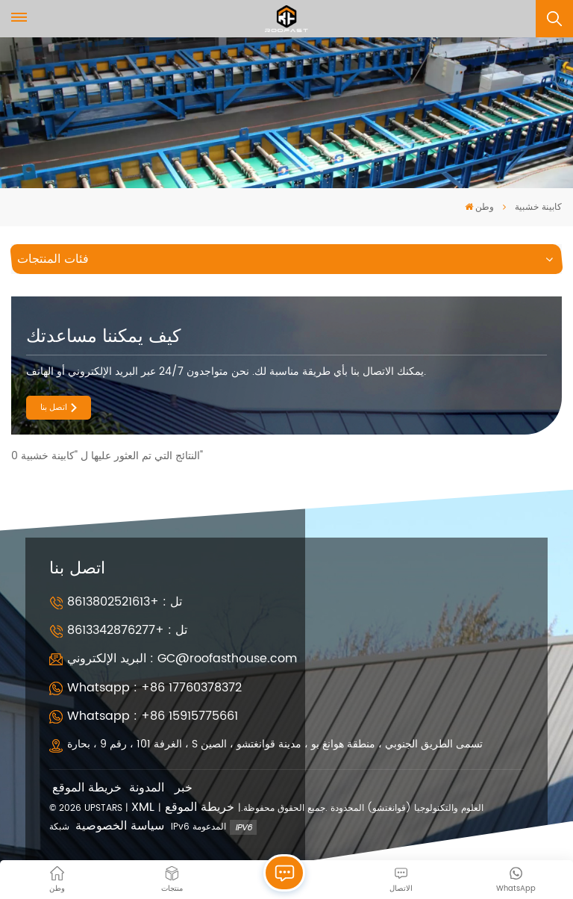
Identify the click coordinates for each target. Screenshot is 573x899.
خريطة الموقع (87, 788)
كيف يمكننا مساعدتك (103, 337)
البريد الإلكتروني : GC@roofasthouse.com (182, 658)
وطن (479, 207)
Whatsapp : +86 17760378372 (154, 687)
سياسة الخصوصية (119, 826)
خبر (183, 788)
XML (142, 807)
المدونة (146, 788)
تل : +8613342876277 (127, 630)
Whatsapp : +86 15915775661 (152, 716)
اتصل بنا (53, 407)
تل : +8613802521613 (124, 602)
